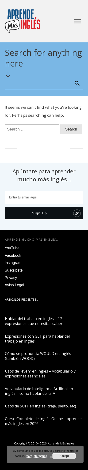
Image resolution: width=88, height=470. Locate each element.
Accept (64, 456)
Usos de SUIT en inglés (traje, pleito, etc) (40, 406)
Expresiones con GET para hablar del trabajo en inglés (37, 339)
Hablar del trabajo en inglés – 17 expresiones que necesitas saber (33, 321)
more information (36, 456)
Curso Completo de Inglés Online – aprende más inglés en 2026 (43, 421)
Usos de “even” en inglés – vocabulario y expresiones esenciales (40, 374)
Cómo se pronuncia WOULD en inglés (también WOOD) (38, 356)
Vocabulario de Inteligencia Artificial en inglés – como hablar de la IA (39, 391)
